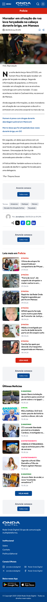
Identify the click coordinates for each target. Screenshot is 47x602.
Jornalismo (19, 217)
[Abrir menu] (6, 4)
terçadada (31, 208)
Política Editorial (10, 553)
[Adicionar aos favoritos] (39, 30)
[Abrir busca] (37, 4)
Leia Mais (23, 360)
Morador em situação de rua (14, 208)
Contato (6, 549)
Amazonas (14, 204)
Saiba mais (23, 194)
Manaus (34, 204)
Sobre (5, 545)
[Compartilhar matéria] (43, 30)
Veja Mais (23, 493)
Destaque (25, 204)
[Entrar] (43, 4)
